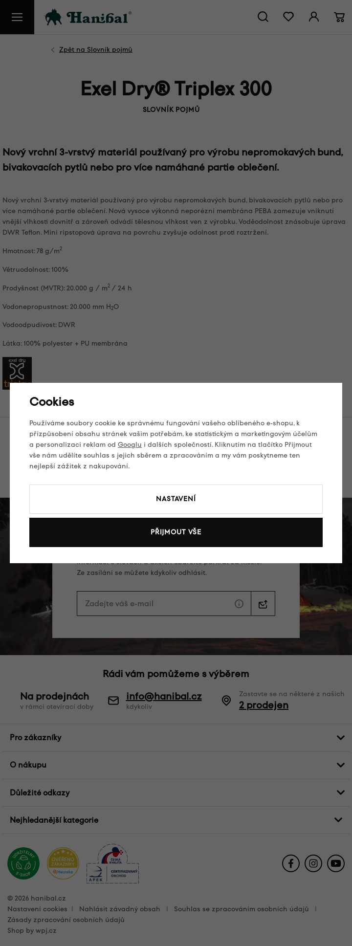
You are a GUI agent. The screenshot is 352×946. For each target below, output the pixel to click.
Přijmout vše (176, 532)
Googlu (130, 444)
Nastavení (176, 499)
